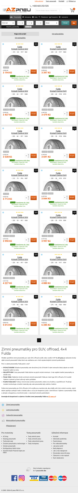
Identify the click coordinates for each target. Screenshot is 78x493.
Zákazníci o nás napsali (61, 455)
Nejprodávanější (20, 34)
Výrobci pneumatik (9, 446)
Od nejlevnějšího (58, 34)
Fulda (28, 27)
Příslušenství (44, 17)
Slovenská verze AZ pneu (61, 453)
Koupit (34, 71)
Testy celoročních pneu (35, 441)
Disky (33, 17)
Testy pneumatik (50, 1)
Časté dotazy (57, 441)
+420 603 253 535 (40, 5)
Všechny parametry (12, 27)
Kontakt (61, 1)
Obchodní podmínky (60, 439)
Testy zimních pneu (34, 439)
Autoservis (68, 17)
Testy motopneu (33, 443)
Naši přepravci (58, 448)
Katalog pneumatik (9, 439)
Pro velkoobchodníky (60, 443)
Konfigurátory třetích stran (11, 448)
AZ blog (5, 436)
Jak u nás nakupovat (60, 451)
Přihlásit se (70, 1)
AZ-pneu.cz (52, 396)
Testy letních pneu (34, 436)
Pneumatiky (9, 17)
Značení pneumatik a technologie (14, 443)
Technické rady (8, 441)
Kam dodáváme (58, 458)
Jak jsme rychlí (58, 446)
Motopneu (22, 17)
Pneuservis (56, 17)
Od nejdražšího (20, 38)
